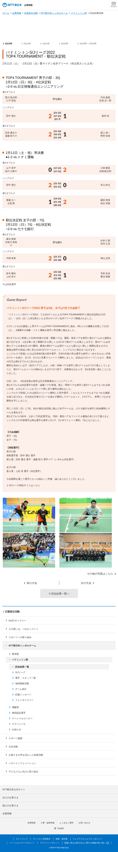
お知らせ (16, 729)
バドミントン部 (79, 13)
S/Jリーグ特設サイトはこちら (24, 485)
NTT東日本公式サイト (13, 789)
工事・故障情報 (47, 823)
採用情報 (32, 823)
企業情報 (16, 13)
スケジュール (19, 724)
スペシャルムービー (22, 718)
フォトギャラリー (24, 700)
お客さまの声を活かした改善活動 (26, 755)
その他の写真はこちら (100, 573)
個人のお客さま (10, 805)
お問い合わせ (84, 823)
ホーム (5, 13)
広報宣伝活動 (31, 13)
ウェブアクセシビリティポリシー (87, 839)
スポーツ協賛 (15, 738)
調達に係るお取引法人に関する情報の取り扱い (86, 843)
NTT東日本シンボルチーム (54, 13)
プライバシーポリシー (49, 843)
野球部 (15, 654)
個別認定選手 (19, 712)
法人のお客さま (10, 797)
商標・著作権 (61, 839)
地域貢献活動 (22, 683)
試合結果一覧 (22, 666)
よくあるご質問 (66, 823)
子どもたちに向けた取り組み (23, 771)
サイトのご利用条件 (42, 839)
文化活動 (13, 746)
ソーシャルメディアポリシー (22, 843)
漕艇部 (15, 707)
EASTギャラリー (17, 620)
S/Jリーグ (20, 672)
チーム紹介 (21, 689)
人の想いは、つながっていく (23, 629)
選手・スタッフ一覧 (25, 678)
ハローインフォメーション (22, 763)
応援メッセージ (23, 694)
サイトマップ (22, 839)
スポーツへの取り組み (20, 637)
